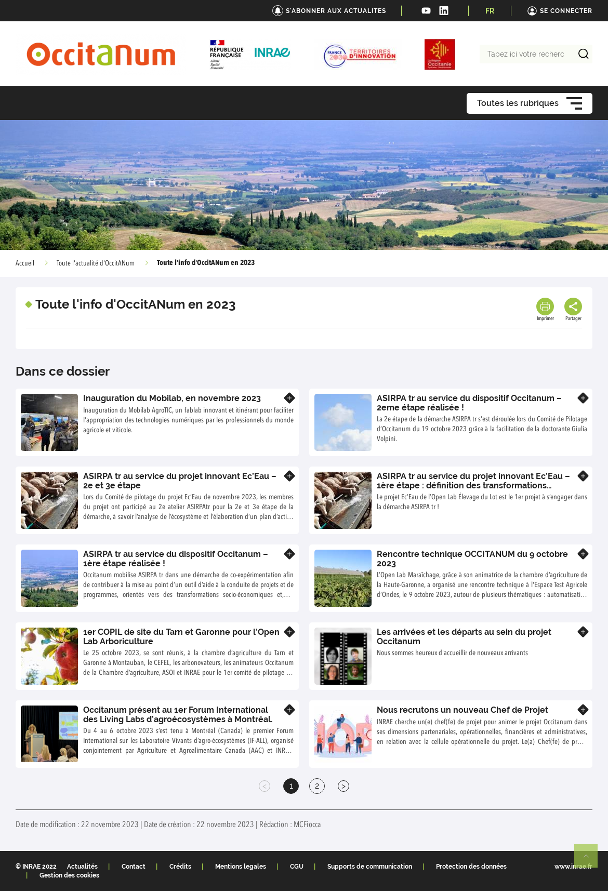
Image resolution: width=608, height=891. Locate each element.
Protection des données (471, 866)
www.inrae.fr (573, 866)
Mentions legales (240, 866)
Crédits (180, 866)
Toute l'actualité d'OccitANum (96, 263)
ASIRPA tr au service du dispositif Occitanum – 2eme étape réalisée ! (469, 403)
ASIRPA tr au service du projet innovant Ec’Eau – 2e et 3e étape (179, 480)
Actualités (82, 866)
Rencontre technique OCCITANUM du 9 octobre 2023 (472, 558)
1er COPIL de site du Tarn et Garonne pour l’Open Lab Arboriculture (181, 636)
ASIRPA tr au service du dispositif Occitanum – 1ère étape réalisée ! (175, 558)
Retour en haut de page (590, 860)
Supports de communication (369, 866)
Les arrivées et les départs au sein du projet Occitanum (464, 636)
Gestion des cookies (69, 875)
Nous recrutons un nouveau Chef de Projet (462, 710)
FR (489, 11)
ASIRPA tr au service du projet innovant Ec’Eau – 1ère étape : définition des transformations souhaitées (473, 485)
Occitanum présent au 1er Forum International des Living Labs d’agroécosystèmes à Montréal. (178, 714)
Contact (134, 866)
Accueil (25, 263)
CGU (296, 866)
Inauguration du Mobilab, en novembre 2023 (172, 398)
